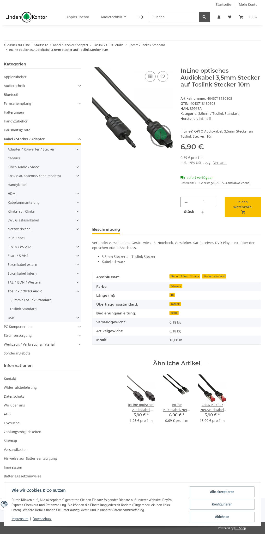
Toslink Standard (23, 309)
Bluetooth (11, 94)
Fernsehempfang (17, 103)
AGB (7, 414)
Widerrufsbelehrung (20, 387)
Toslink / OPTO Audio (25, 291)
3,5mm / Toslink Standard (219, 113)
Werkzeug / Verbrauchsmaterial (29, 344)
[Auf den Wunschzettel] (162, 76)
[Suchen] (174, 17)
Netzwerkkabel (19, 229)
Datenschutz (42, 519)
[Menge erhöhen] (203, 212)
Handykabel (17, 184)
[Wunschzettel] (229, 17)
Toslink (175, 304)
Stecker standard (214, 276)
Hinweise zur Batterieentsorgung (30, 458)
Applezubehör (15, 77)
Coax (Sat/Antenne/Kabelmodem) (34, 176)
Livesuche (12, 423)
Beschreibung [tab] (106, 229)
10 (172, 295)
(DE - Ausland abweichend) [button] (232, 183)
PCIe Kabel (16, 238)
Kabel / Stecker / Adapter (24, 139)
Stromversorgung (18, 335)
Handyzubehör (16, 121)
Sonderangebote (17, 353)
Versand (220, 162)
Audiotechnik (14, 85)
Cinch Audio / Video (23, 167)
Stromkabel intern (22, 273)
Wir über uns (14, 405)
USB (11, 317)
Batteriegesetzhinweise (22, 476)
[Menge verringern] (186, 202)
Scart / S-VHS (18, 255)
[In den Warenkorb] (96, 64)
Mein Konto (248, 4)
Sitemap (10, 440)
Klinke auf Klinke (21, 211)
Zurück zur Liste (18, 45)
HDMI (12, 193)
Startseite (223, 4)
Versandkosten (16, 449)
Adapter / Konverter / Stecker (31, 149)
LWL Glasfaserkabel (23, 220)
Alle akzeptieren (222, 492)
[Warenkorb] (248, 17)
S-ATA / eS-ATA (19, 246)
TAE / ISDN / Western (24, 282)
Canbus (14, 158)
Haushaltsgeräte (17, 130)
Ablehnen (222, 517)
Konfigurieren (221, 504)
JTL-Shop (240, 528)
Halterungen (14, 112)
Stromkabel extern (22, 264)
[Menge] (204, 202)
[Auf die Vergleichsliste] (150, 76)
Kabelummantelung (24, 202)
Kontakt (10, 378)
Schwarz (176, 286)
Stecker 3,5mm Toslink (185, 276)
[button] (219, 17)
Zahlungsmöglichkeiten (22, 432)
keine (174, 312)
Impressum (20, 519)
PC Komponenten (18, 326)
